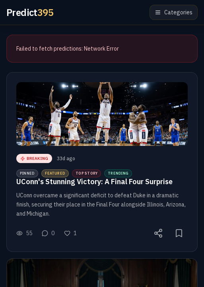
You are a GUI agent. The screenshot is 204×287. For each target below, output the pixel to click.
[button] (102, 162)
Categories (173, 12)
